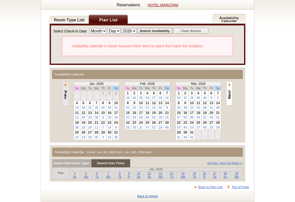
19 (116, 117)
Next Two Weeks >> (231, 163)
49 (83, 107)
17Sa (214, 175)
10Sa (138, 175)
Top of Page (240, 187)
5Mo (86, 175)
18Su (225, 175)
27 (154, 98)
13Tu (171, 175)
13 (77, 107)
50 (154, 117)
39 (217, 127)
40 (167, 127)
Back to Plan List (210, 187)
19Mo (237, 175)
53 (178, 98)
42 (127, 107)
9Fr (129, 175)
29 (140, 117)
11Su (149, 175)
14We (183, 175)
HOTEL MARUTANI (163, 5)
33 (109, 107)
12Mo (161, 175)
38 (96, 117)
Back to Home (147, 196)
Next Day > (213, 163)
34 (83, 117)
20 (109, 117)
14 (109, 127)
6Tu (97, 175)
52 (154, 127)
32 (90, 107)
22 (127, 117)
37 (147, 127)
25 (167, 117)
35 (96, 107)
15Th (194, 175)
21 (77, 117)
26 (191, 98)
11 (96, 127)
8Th (120, 175)
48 (116, 137)
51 (204, 117)
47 (185, 98)
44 (103, 107)
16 (83, 127)
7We (108, 175)
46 (211, 117)
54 (185, 117)
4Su (75, 175)
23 (127, 98)
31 (116, 107)
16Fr (204, 175)
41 (211, 107)
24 (160, 98)
